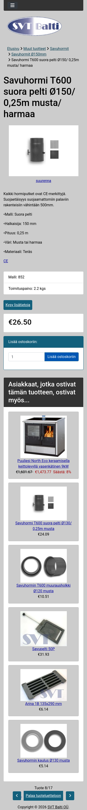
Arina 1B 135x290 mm (43, 703)
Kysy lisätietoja (18, 305)
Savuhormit (59, 48)
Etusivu (13, 48)
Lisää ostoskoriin (62, 356)
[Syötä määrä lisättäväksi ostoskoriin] (26, 356)
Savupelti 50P (43, 649)
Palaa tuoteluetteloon (43, 795)
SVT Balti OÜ (58, 807)
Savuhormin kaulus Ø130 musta (43, 760)
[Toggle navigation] (12, 5)
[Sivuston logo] (43, 26)
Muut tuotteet (34, 48)
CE (5, 261)
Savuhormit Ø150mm (28, 54)
